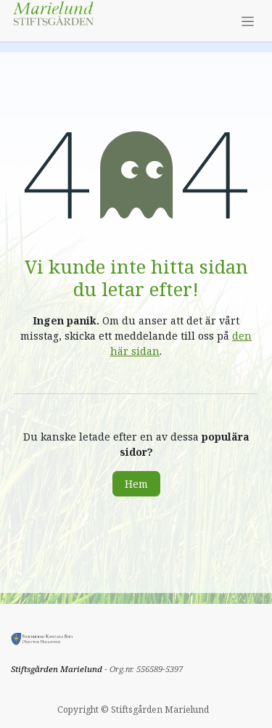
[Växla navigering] (247, 21)
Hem (136, 484)
